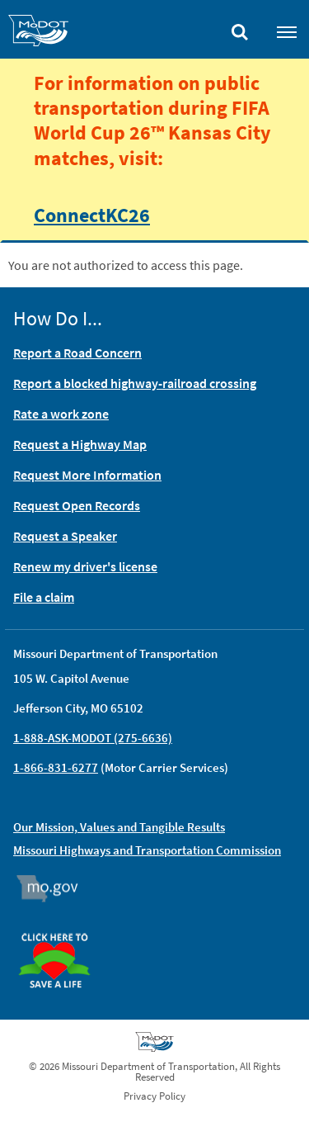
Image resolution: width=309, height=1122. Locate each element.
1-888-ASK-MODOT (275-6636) (92, 738)
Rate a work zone (61, 413)
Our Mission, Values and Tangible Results (119, 827)
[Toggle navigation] (286, 31)
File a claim (43, 597)
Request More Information (87, 474)
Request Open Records (76, 505)
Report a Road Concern (77, 352)
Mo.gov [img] (54, 888)
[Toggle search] (240, 28)
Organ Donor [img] (61, 925)
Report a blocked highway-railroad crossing (134, 383)
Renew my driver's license (85, 566)
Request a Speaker (65, 536)
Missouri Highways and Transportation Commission (147, 850)
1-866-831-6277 (55, 767)
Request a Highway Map (80, 444)
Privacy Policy (154, 1096)
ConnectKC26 (92, 214)
